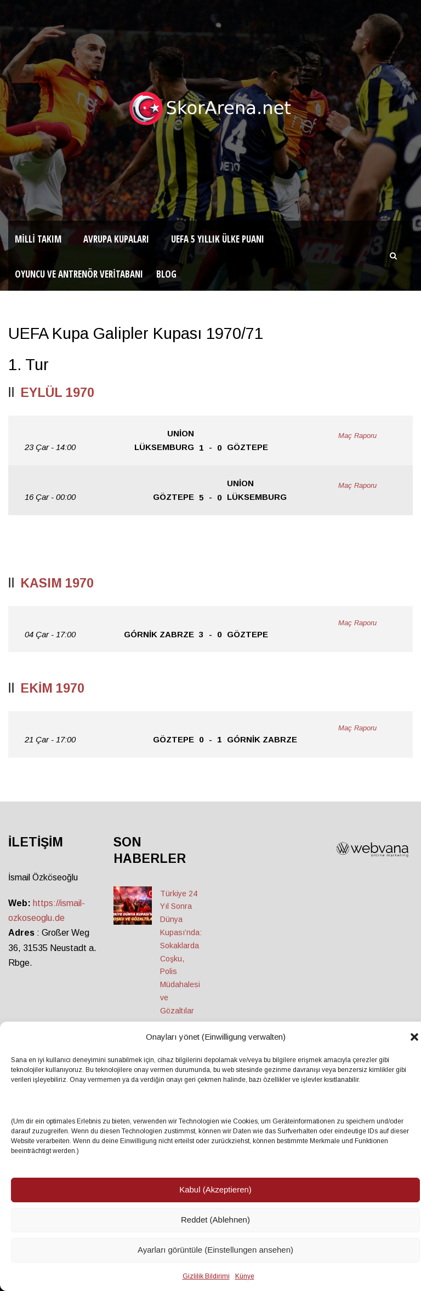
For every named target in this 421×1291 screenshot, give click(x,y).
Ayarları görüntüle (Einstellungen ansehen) (215, 1249)
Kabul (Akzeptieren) (215, 1189)
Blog (166, 274)
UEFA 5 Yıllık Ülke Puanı (217, 239)
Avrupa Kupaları (116, 239)
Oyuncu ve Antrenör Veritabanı (79, 274)
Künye (244, 1276)
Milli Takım (38, 239)
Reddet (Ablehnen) (215, 1219)
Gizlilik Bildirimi (206, 1276)
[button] (414, 1036)
